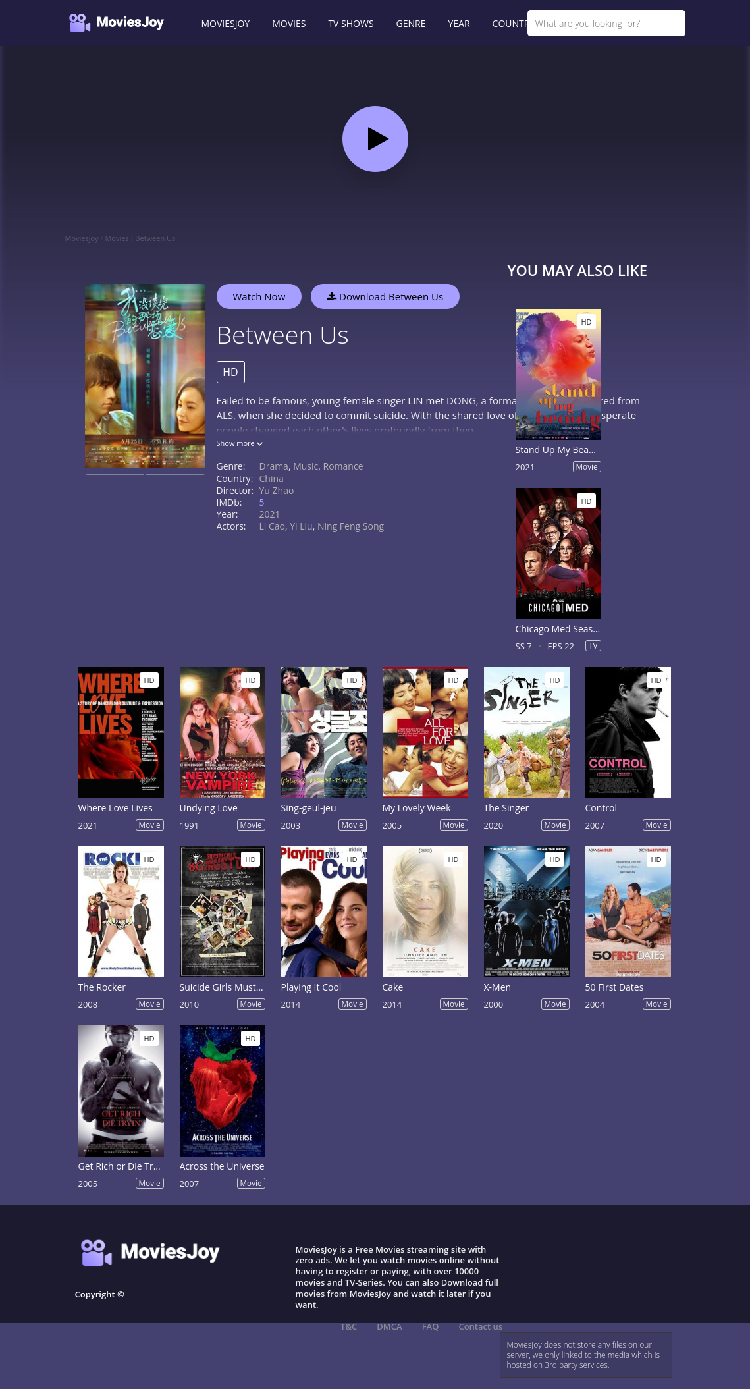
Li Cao (272, 526)
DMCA (389, 1326)
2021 (270, 514)
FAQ (430, 1326)
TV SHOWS (350, 23)
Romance (343, 466)
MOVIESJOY (225, 23)
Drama (273, 466)
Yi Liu (301, 526)
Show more (240, 443)
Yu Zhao (276, 490)
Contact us (480, 1326)
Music (305, 466)
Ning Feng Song (350, 526)
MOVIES (289, 23)
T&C (348, 1326)
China (271, 478)
